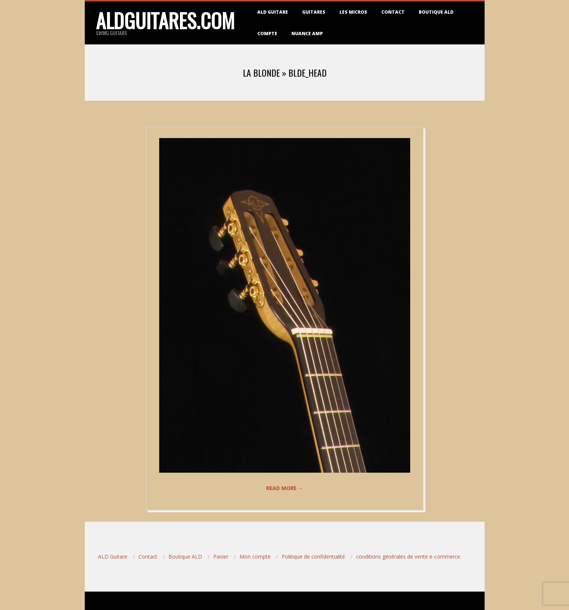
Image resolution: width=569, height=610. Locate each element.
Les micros (353, 12)
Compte (267, 33)
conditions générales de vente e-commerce (408, 556)
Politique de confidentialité (313, 556)
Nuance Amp (307, 33)
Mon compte (255, 556)
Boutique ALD (436, 12)
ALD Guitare (272, 12)
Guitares (313, 12)
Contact (393, 12)
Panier (220, 556)
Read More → (284, 488)
